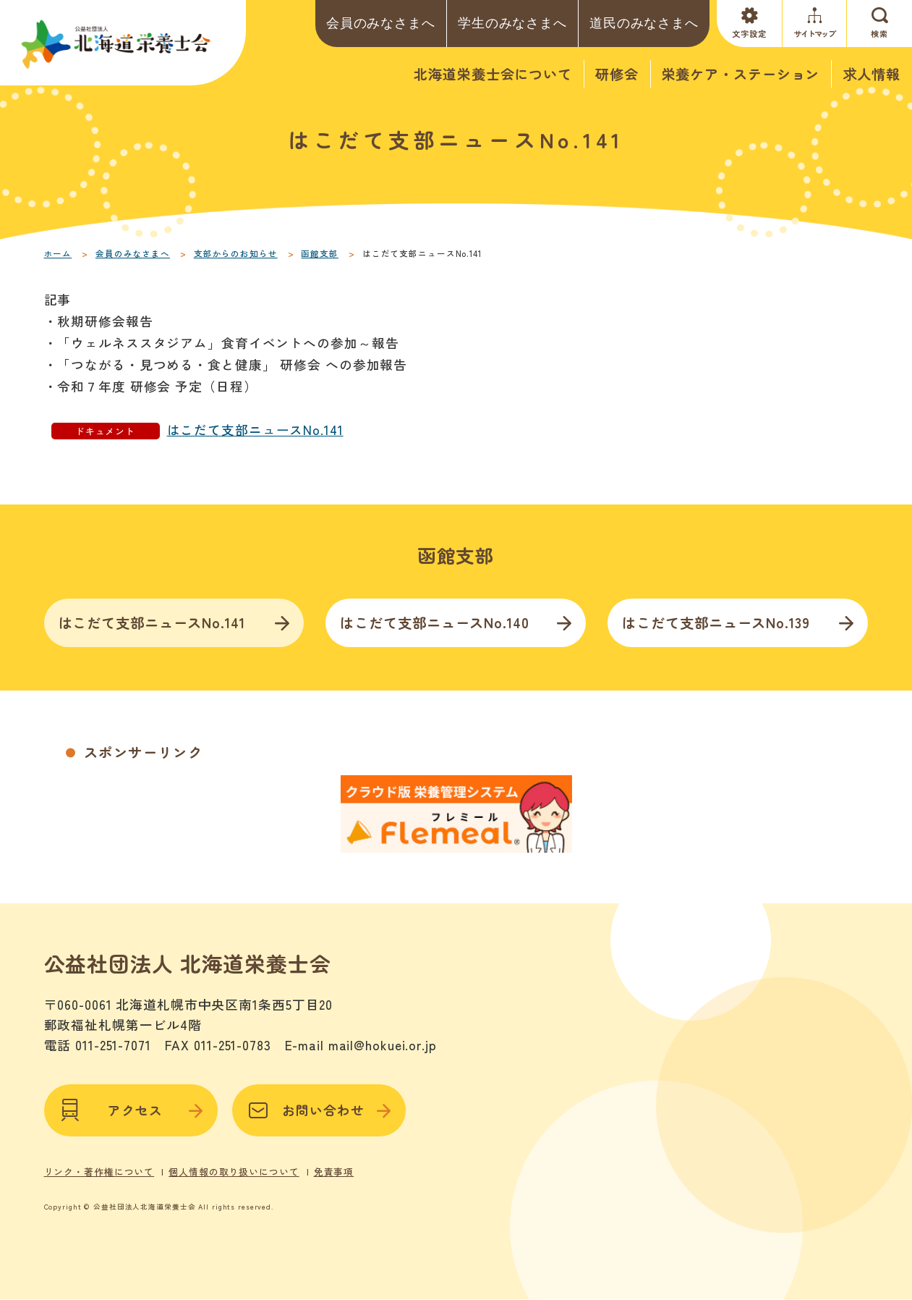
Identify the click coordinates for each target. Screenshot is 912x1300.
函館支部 (319, 253)
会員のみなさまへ (380, 23)
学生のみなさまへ (512, 23)
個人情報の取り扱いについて (234, 1171)
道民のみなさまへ (644, 23)
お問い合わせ (319, 1110)
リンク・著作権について (99, 1171)
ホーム (58, 253)
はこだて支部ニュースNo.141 (255, 430)
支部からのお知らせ (236, 253)
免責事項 (334, 1171)
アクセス (131, 1110)
